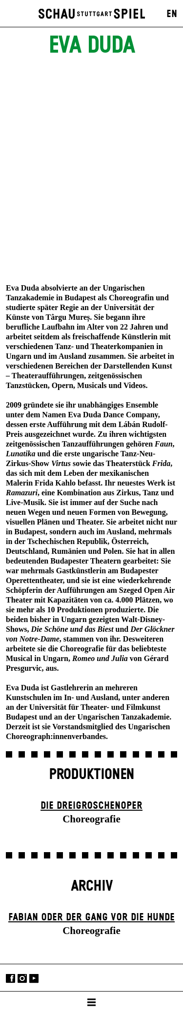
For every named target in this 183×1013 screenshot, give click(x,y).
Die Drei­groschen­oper (91, 805)
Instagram (22, 978)
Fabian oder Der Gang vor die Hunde (91, 917)
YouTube (34, 978)
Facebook (10, 978)
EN (171, 14)
